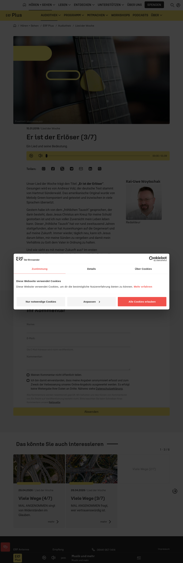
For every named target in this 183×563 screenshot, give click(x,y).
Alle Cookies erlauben (142, 301)
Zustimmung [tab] (40, 268)
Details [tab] (91, 268)
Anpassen (91, 301)
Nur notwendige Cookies (41, 301)
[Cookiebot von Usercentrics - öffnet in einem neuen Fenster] (151, 258)
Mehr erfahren (143, 286)
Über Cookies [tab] (143, 268)
